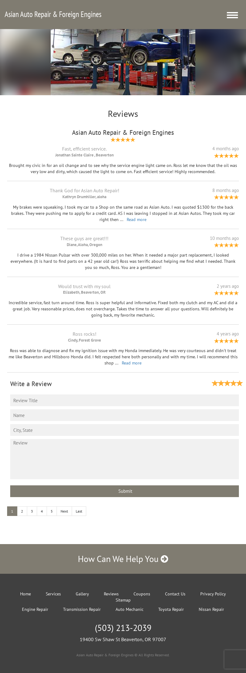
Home (25, 594)
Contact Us (175, 594)
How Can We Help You (123, 558)
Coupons (142, 594)
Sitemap (123, 600)
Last (79, 511)
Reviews (111, 594)
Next (64, 511)
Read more (136, 219)
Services (53, 594)
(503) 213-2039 (123, 627)
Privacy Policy (213, 594)
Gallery (82, 594)
